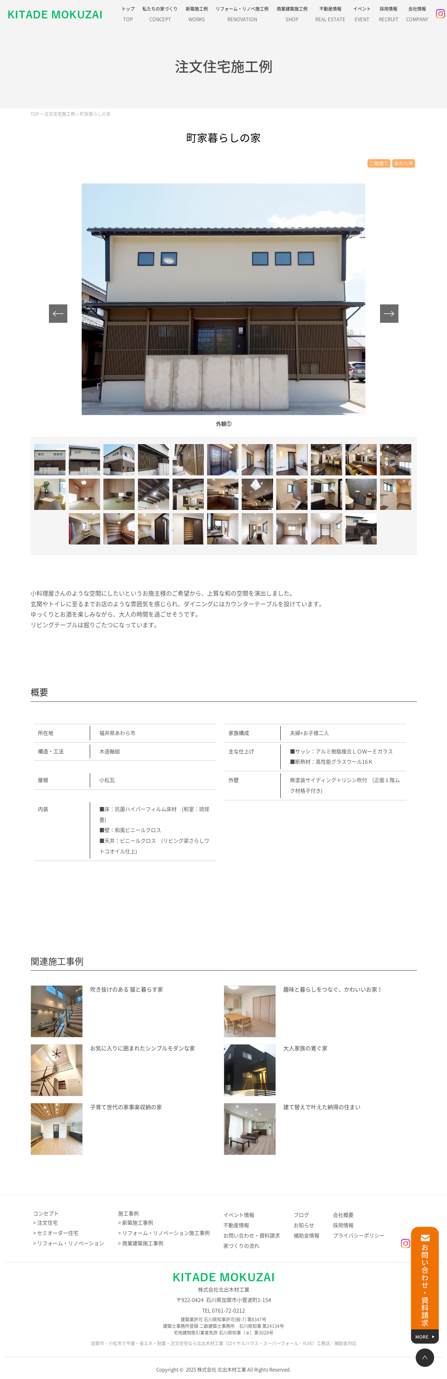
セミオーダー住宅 (57, 1233)
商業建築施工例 (292, 16)
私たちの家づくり (160, 16)
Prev (58, 313)
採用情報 (388, 16)
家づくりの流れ (241, 1245)
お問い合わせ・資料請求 (251, 1235)
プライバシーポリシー (358, 1235)
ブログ (301, 1215)
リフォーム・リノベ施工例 (242, 16)
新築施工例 (197, 16)
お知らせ (304, 1225)
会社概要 (343, 1215)
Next (389, 313)
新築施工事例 (137, 1222)
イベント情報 (238, 1215)
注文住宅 (47, 1222)
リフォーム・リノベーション (70, 1243)
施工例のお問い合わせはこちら (220, 896)
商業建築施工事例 (142, 1243)
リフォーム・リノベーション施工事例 (166, 1233)
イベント (362, 16)
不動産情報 (330, 16)
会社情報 (417, 16)
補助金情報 (306, 1235)
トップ (128, 16)
